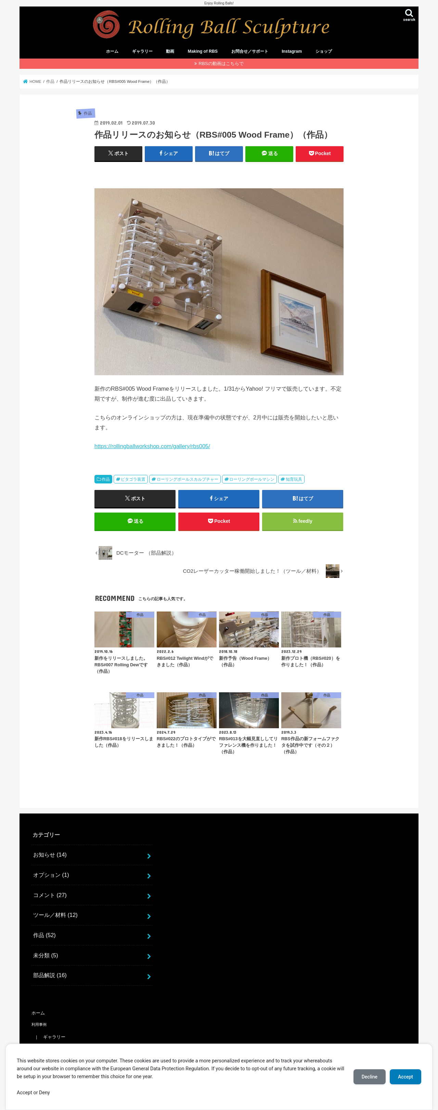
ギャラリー (142, 51)
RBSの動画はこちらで (220, 63)
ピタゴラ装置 (133, 479)
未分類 (45, 955)
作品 (106, 479)
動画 (170, 51)
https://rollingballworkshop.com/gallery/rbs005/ (152, 446)
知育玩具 (294, 479)
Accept (405, 1077)
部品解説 (50, 975)
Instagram (292, 51)
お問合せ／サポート (249, 51)
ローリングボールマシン (251, 479)
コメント (50, 895)
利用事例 (39, 1024)
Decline (369, 1077)
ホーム (112, 51)
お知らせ (50, 855)
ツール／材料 (55, 915)
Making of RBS (203, 51)
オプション (51, 875)
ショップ (323, 51)
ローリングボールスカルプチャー (187, 479)
